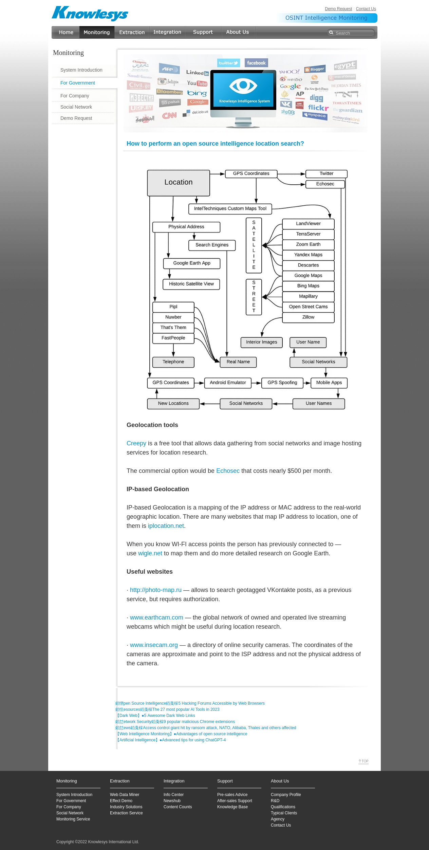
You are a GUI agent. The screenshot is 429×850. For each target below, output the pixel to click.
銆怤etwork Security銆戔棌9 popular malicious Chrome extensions (175, 721)
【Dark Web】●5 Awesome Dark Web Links (155, 715)
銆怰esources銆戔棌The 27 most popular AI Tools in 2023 (167, 709)
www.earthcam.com (156, 617)
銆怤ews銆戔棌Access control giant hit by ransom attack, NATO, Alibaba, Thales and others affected (205, 727)
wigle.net (150, 553)
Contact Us (366, 8)
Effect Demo (121, 800)
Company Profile (286, 794)
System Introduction (81, 70)
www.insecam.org (154, 645)
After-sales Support (234, 800)
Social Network (76, 107)
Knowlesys (90, 13)
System (63, 794)
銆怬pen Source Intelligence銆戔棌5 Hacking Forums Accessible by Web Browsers (190, 703)
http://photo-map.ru (156, 590)
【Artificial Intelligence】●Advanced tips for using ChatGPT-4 (170, 740)
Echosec (228, 470)
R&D (275, 800)
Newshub (172, 800)
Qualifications (283, 807)
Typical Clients (284, 813)
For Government (77, 83)
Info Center (174, 794)
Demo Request (338, 8)
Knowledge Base (232, 807)
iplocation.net (166, 525)
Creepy (136, 443)
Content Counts (178, 807)
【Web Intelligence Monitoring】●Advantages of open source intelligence (181, 734)
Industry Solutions (126, 807)
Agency (277, 819)
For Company (74, 95)
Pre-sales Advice (232, 794)
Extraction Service (126, 813)
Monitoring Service (73, 819)
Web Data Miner (124, 794)
